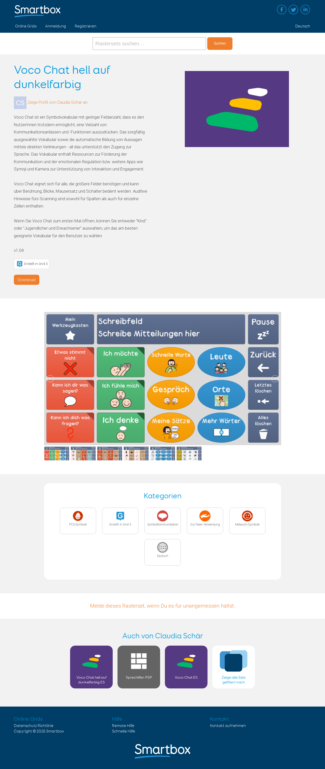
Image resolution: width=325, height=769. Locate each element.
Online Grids (26, 26)
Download (27, 279)
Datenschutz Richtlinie (33, 726)
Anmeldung (55, 26)
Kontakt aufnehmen (228, 726)
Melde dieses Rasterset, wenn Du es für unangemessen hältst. (162, 606)
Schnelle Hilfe (123, 731)
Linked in (305, 10)
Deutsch (302, 26)
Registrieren (85, 26)
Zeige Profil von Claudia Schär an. (57, 102)
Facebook (282, 10)
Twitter (293, 10)
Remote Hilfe (123, 726)
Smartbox (55, 731)
